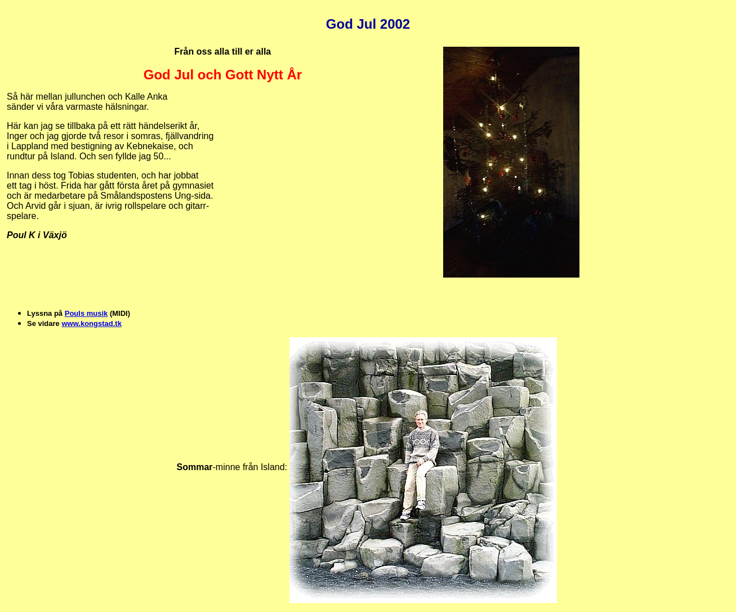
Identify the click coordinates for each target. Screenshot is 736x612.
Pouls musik (86, 313)
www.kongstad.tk (91, 323)
